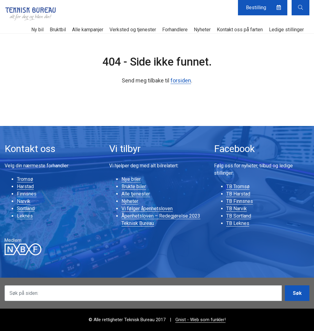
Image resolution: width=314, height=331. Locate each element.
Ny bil (37, 29)
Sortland (26, 208)
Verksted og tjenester (132, 29)
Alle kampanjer (87, 29)
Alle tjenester (135, 194)
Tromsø (25, 179)
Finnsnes (26, 194)
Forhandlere (175, 29)
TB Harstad (238, 194)
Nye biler (131, 179)
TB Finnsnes (239, 201)
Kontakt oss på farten (240, 29)
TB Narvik (236, 208)
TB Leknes (237, 223)
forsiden (180, 80)
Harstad (25, 186)
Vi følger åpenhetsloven (147, 208)
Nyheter (202, 29)
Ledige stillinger (286, 29)
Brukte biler (133, 186)
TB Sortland (238, 216)
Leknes (25, 216)
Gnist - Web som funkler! (200, 319)
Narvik (23, 201)
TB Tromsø (238, 186)
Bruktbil (58, 29)
